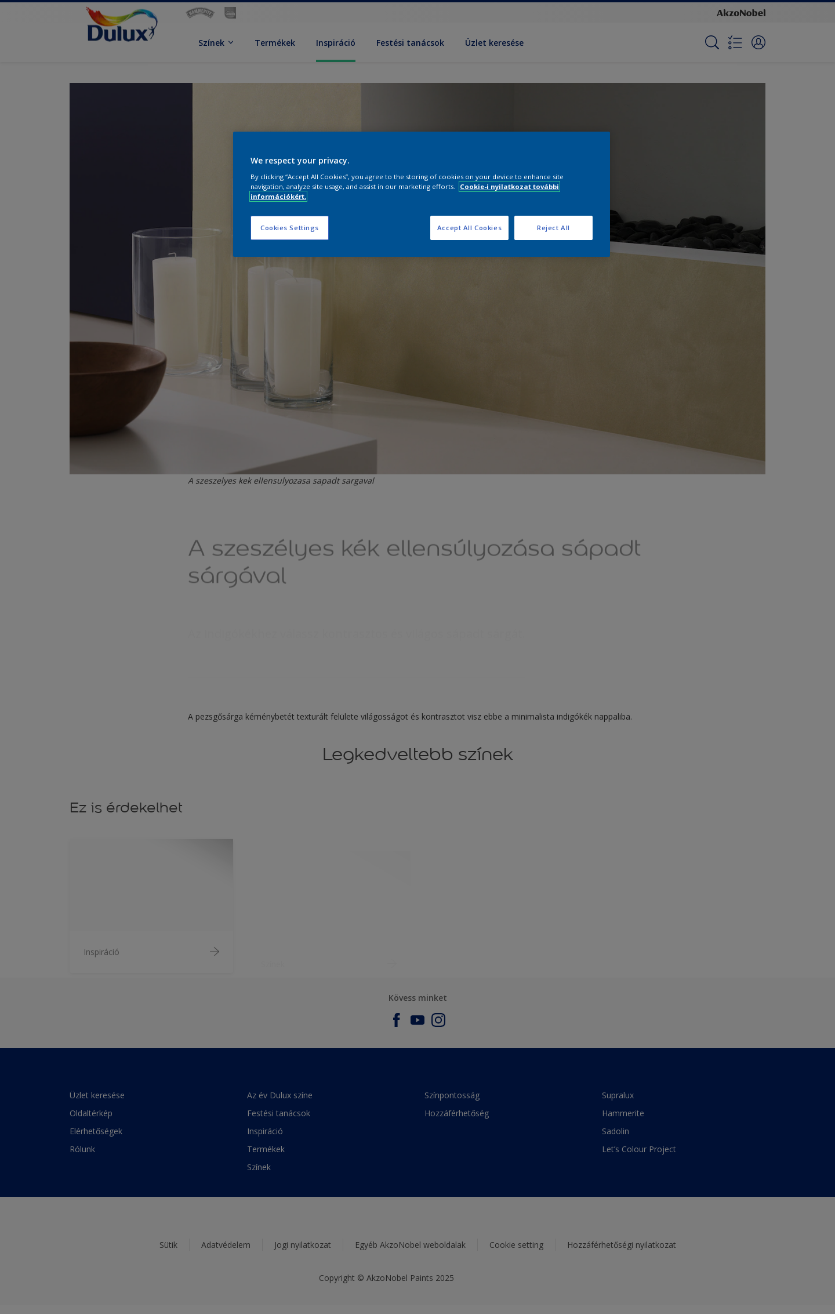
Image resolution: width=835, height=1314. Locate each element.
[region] (421, 194)
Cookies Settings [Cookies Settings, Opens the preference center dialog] (289, 227)
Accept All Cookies (469, 227)
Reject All (553, 227)
